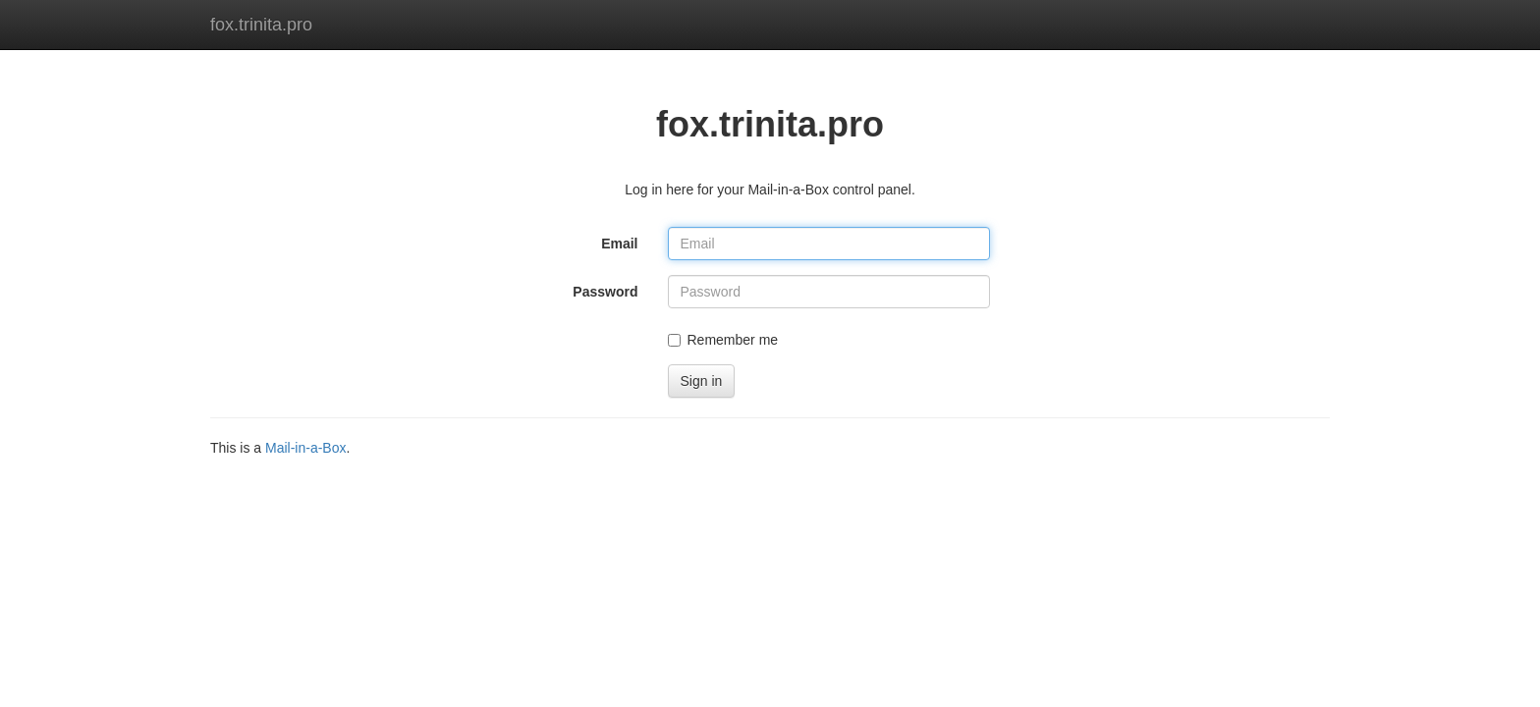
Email (619, 243)
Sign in (702, 381)
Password (605, 291)
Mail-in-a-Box (305, 448)
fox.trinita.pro (261, 24)
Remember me (723, 340)
